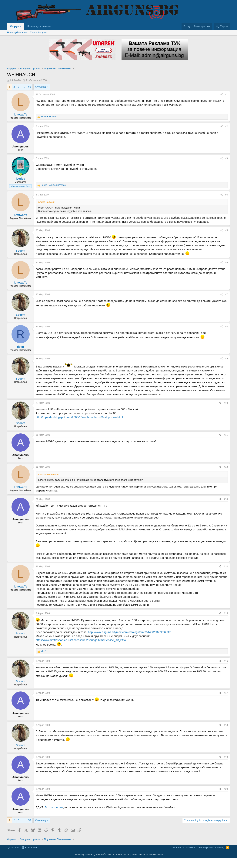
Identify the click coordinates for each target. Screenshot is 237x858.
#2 (226, 126)
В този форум (54, 807)
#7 (226, 294)
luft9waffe (15, 80)
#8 (226, 326)
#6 (226, 262)
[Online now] (20, 174)
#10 (226, 403)
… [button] (24, 86)
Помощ (219, 847)
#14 (226, 566)
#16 (226, 661)
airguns (13, 847)
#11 (226, 435)
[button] (53, 26)
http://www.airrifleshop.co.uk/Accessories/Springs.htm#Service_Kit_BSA (81, 640)
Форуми (15, 26)
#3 (226, 158)
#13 (226, 499)
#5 (226, 230)
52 (29, 86)
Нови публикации (17, 32)
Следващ (40, 86)
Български (29, 847)
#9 (226, 358)
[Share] (221, 94)
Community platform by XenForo (102, 854)
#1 (226, 94)
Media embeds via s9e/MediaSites (147, 854)
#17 (226, 693)
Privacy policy (205, 847)
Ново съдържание (39, 26)
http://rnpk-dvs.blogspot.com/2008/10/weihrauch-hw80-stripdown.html (79, 417)
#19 (226, 757)
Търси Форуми (38, 32)
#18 (226, 725)
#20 (226, 789)
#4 (226, 194)
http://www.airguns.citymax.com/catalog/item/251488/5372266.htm (129, 632)
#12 (226, 467)
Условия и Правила (184, 847)
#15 (226, 613)
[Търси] (222, 26)
